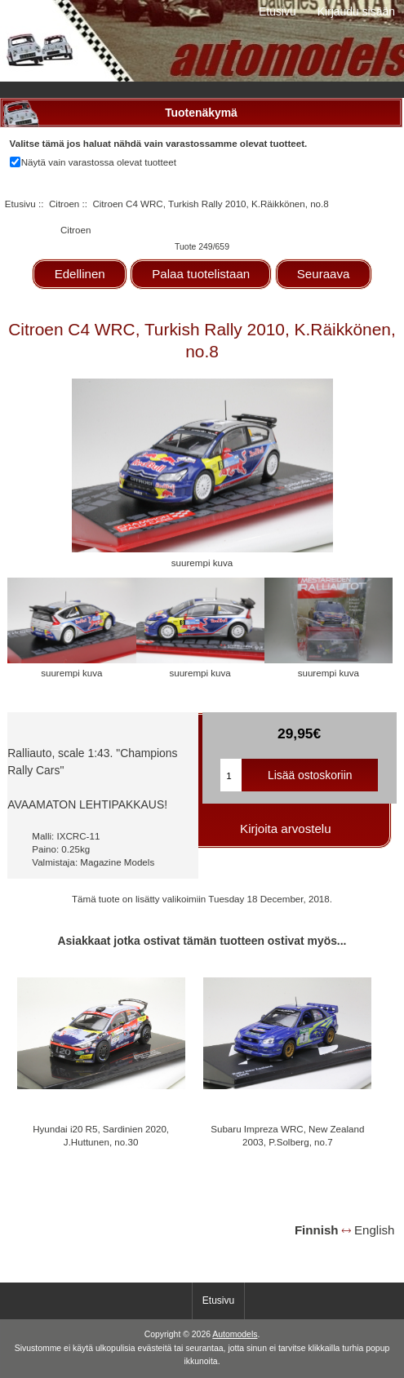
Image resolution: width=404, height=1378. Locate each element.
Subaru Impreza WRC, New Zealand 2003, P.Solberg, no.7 (287, 1135)
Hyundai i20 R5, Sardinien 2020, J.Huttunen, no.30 (101, 1135)
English (374, 1230)
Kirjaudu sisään (356, 11)
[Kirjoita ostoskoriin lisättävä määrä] (231, 775)
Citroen (64, 203)
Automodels (234, 1334)
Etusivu (277, 11)
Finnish (317, 1230)
